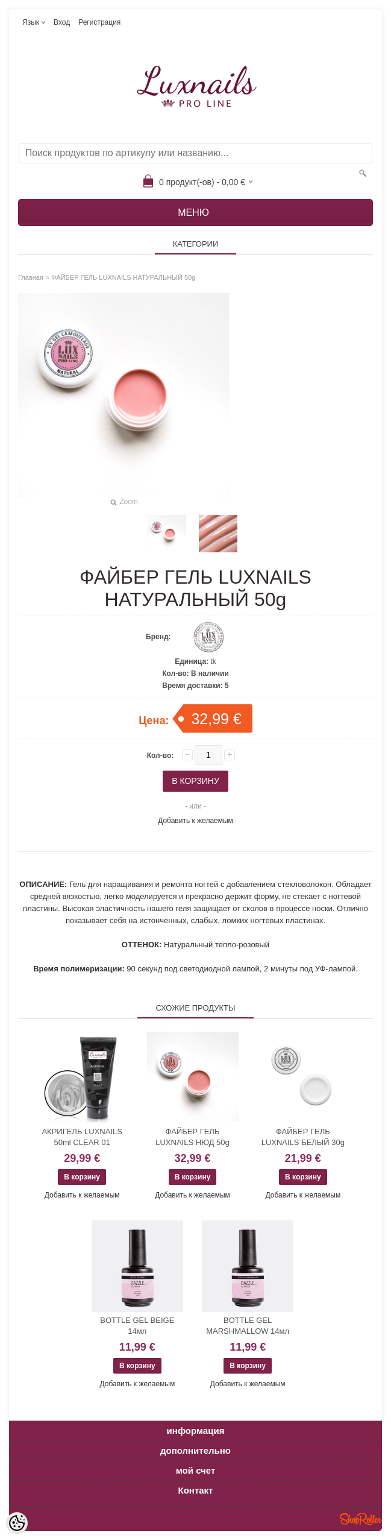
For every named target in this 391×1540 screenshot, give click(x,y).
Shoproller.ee (361, 1519)
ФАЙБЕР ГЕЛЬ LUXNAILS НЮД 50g (192, 1137)
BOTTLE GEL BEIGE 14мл (137, 1326)
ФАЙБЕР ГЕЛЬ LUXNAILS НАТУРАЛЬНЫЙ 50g (123, 277)
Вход (62, 22)
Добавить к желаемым (195, 820)
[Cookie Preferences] (17, 1523)
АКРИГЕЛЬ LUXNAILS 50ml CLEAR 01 (82, 1137)
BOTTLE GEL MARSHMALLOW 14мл (247, 1326)
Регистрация (99, 22)
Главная (30, 277)
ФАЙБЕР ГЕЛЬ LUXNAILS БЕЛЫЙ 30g (303, 1137)
